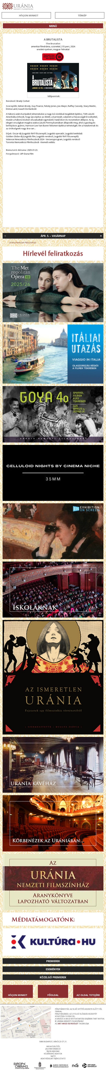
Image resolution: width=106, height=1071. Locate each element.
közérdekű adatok (53, 1053)
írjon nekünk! (53, 1051)
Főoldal (53, 995)
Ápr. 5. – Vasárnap (53, 236)
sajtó (53, 1056)
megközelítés (53, 1046)
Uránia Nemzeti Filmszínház (22, 242)
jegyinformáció (53, 1049)
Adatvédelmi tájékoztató (53, 1058)
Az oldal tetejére (88, 995)
